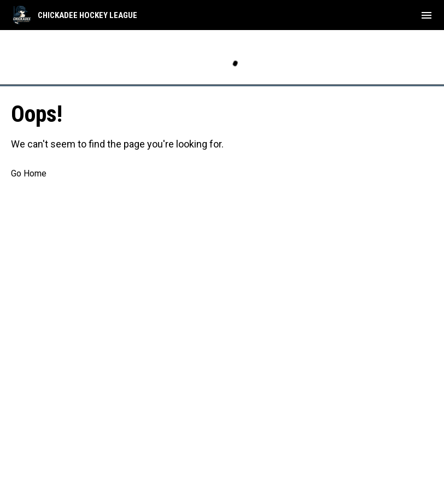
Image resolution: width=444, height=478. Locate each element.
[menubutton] (426, 15)
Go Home (28, 173)
